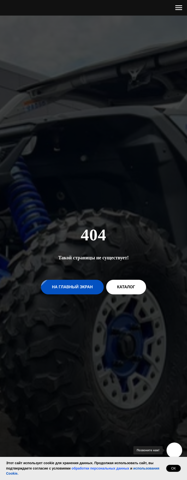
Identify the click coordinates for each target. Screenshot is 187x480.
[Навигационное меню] (178, 7)
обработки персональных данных (100, 468)
